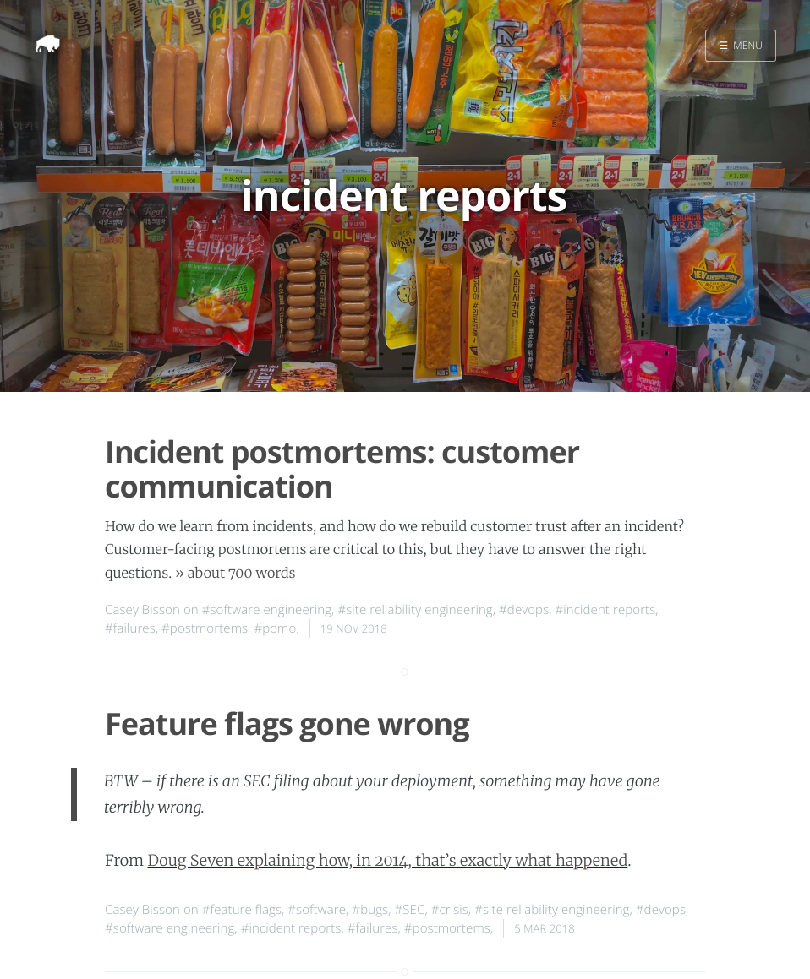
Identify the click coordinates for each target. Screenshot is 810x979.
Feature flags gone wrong (287, 723)
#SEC (410, 909)
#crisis (449, 909)
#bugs (370, 909)
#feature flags (242, 909)
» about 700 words (235, 573)
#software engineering (266, 609)
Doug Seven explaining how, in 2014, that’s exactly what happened (387, 860)
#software (316, 909)
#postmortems (204, 628)
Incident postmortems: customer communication (342, 469)
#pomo (275, 628)
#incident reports (606, 609)
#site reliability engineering (414, 609)
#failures (130, 628)
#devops (524, 609)
